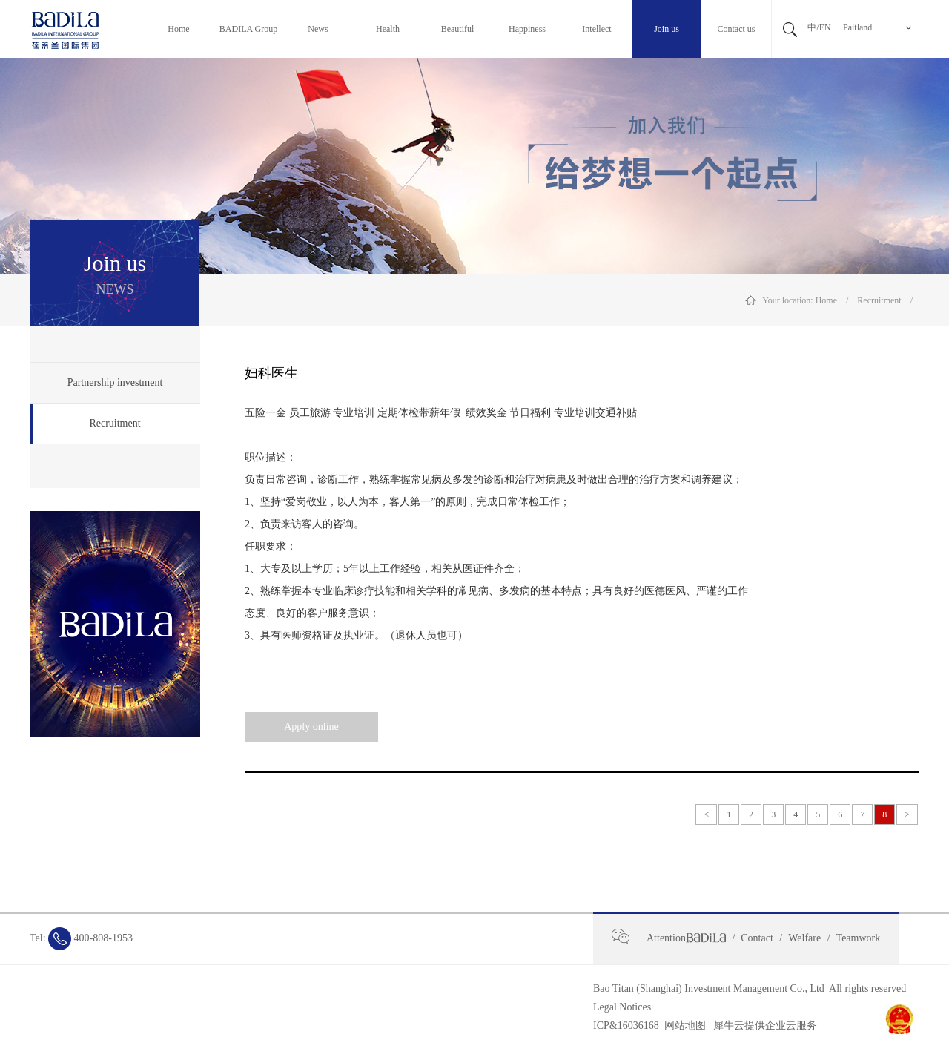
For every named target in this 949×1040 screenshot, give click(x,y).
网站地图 (682, 1025)
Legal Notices (622, 1007)
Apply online (311, 726)
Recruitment (879, 300)
